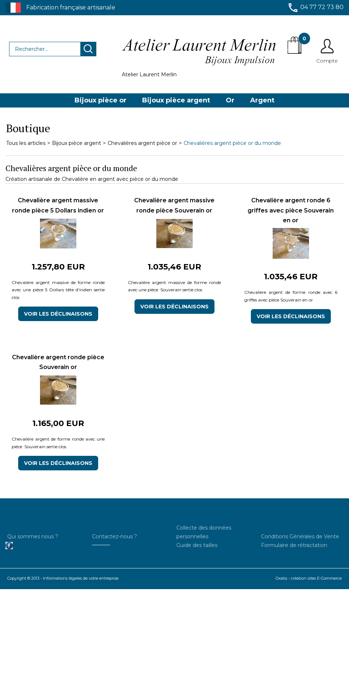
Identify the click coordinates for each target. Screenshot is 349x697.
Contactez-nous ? (114, 536)
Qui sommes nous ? (32, 536)
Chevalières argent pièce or (142, 143)
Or (230, 100)
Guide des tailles (196, 545)
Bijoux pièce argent (176, 100)
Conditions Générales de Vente (300, 536)
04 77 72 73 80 (322, 7)
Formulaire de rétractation (294, 545)
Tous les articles (25, 143)
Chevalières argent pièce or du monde (232, 143)
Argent (262, 100)
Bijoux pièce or (101, 100)
